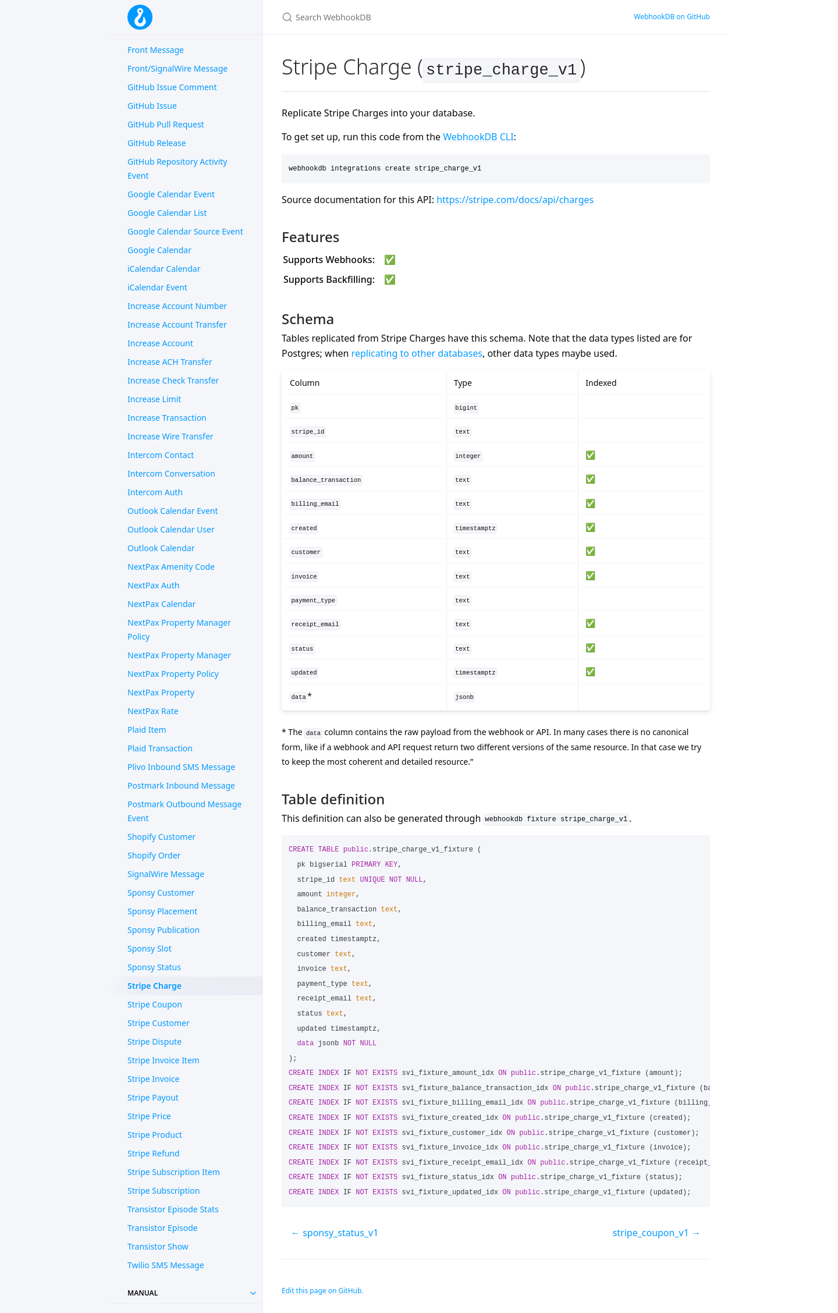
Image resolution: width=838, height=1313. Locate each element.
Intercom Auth (155, 492)
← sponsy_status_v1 (334, 1230)
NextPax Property (160, 692)
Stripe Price (149, 1116)
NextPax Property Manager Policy (179, 629)
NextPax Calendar (161, 603)
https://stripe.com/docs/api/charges (515, 197)
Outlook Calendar (160, 547)
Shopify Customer (161, 836)
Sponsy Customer (160, 892)
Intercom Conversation (171, 473)
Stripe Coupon (154, 1004)
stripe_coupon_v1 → (657, 1230)
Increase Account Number (177, 305)
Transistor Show (158, 1246)
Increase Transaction (167, 417)
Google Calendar (159, 249)
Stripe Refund (153, 1153)
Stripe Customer (158, 1022)
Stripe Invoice (153, 1078)
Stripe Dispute (154, 1041)
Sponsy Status (154, 967)
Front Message (155, 49)
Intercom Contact (160, 454)
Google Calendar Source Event (185, 231)
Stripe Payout (153, 1097)
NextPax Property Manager (179, 655)
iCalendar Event (157, 287)
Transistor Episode (162, 1227)
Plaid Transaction (160, 748)
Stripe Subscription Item (173, 1171)
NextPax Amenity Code (171, 566)
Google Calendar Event (171, 194)
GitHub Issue (152, 105)
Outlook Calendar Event (172, 510)
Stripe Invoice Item (163, 1060)
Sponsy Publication (163, 929)
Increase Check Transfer (173, 380)
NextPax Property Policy (173, 673)
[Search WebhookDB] (419, 17)
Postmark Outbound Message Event (184, 811)
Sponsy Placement (162, 911)
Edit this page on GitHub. (323, 1288)
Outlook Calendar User (171, 529)
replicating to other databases (416, 351)
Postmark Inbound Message (181, 785)
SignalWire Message (165, 873)
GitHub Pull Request (165, 124)
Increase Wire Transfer (170, 436)
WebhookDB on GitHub (672, 17)
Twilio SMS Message (165, 1265)
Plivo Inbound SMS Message (181, 766)
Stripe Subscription (163, 1190)
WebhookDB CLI (478, 135)
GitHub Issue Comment (172, 87)
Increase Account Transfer (177, 324)
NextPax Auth (153, 585)
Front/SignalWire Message (177, 68)
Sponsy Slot (149, 948)
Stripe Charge (154, 985)
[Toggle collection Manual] (253, 1293)
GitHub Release (156, 142)
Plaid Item (146, 729)
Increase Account (160, 343)
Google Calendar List (167, 212)
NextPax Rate (153, 710)
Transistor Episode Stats (173, 1209)
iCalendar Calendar (163, 268)
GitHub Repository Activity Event (177, 168)
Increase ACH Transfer (169, 361)
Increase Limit (154, 398)
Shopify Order (153, 855)
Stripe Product (154, 1134)
